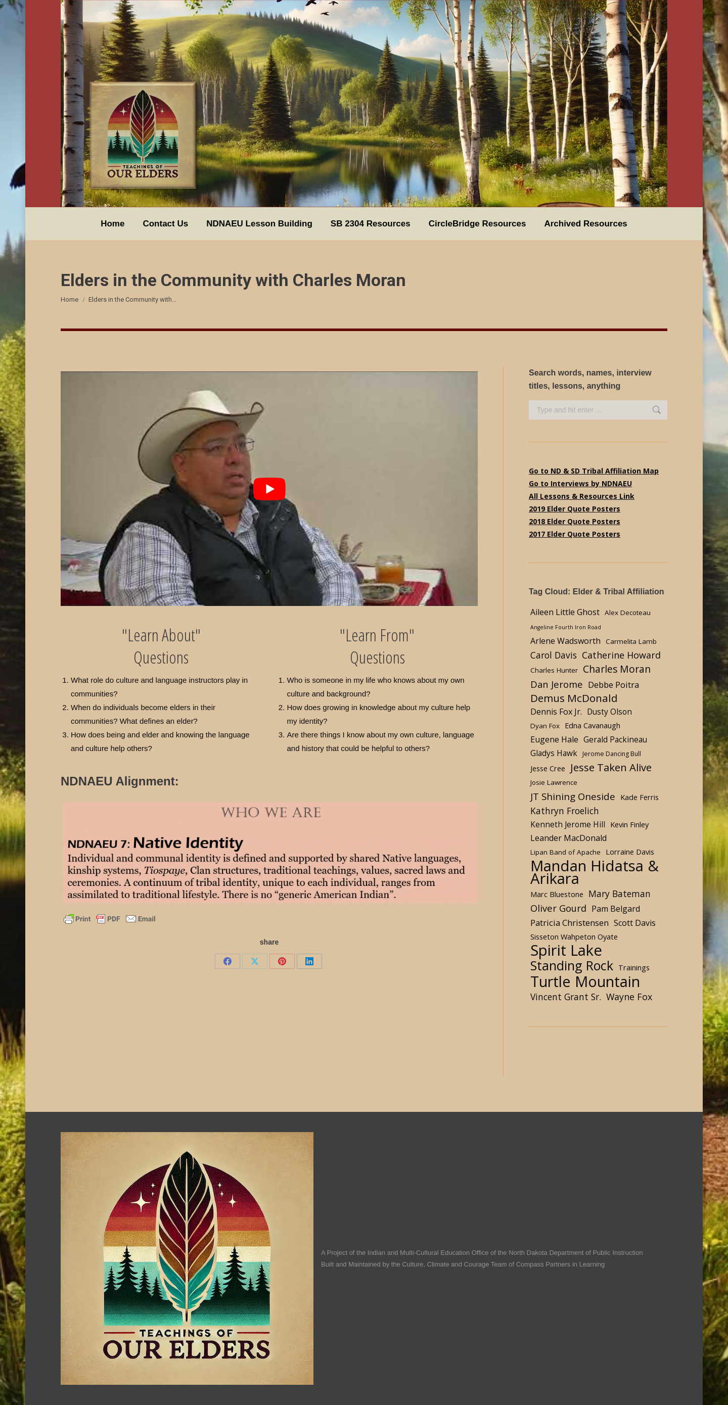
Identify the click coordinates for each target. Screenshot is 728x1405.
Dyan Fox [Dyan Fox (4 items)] (545, 725)
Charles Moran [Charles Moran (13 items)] (617, 669)
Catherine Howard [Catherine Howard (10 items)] (621, 655)
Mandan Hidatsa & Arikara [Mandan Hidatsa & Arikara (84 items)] (594, 872)
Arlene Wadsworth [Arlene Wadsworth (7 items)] (565, 640)
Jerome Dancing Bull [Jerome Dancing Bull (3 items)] (611, 754)
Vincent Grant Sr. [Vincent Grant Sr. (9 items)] (565, 997)
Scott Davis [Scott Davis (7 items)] (635, 922)
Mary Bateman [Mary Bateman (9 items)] (619, 893)
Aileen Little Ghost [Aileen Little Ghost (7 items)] (565, 612)
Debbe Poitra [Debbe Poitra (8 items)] (613, 684)
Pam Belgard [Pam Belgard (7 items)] (616, 908)
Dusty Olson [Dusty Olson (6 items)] (609, 712)
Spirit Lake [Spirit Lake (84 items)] (566, 950)
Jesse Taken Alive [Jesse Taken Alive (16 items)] (611, 767)
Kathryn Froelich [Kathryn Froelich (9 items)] (564, 811)
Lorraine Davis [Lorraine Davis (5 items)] (630, 852)
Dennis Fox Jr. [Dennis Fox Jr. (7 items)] (556, 711)
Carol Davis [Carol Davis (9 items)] (553, 655)
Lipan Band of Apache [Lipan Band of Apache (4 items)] (565, 852)
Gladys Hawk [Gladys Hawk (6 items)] (553, 753)
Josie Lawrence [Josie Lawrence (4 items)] (553, 782)
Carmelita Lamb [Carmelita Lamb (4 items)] (631, 641)
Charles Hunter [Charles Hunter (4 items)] (554, 670)
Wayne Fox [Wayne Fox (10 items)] (629, 997)
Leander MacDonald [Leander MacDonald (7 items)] (568, 838)
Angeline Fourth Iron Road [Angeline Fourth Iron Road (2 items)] (565, 627)
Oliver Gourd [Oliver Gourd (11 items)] (558, 908)
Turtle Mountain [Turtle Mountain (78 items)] (585, 981)
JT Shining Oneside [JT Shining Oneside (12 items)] (572, 796)
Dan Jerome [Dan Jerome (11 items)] (556, 684)
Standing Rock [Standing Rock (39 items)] (571, 965)
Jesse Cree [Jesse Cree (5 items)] (547, 768)
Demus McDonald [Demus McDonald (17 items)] (574, 698)
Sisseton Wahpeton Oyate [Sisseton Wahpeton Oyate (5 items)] (574, 936)
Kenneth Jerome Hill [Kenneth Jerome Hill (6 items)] (567, 824)
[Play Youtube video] (269, 488)
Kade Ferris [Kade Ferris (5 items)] (639, 797)
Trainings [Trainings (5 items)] (634, 967)
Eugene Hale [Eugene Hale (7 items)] (554, 739)
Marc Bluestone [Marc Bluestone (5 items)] (556, 894)
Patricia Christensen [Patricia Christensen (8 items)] (569, 922)
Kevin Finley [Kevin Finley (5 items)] (629, 824)
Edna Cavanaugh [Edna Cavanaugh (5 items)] (592, 725)
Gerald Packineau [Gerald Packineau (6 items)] (615, 739)
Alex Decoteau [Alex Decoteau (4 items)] (628, 612)
